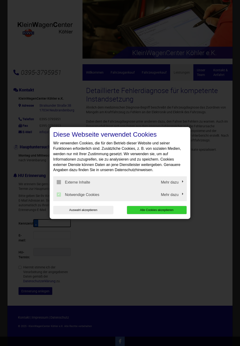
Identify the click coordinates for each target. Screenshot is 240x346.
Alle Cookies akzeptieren (156, 210)
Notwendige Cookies (78, 194)
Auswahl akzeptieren (83, 210)
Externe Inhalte (73, 182)
